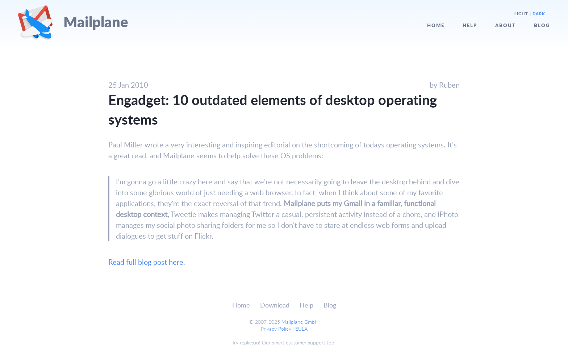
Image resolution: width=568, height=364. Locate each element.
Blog (542, 25)
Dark (538, 14)
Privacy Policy (276, 328)
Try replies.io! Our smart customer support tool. (284, 342)
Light (521, 14)
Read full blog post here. (146, 262)
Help (470, 25)
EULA (301, 328)
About (505, 25)
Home (435, 25)
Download (274, 305)
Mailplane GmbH (300, 321)
